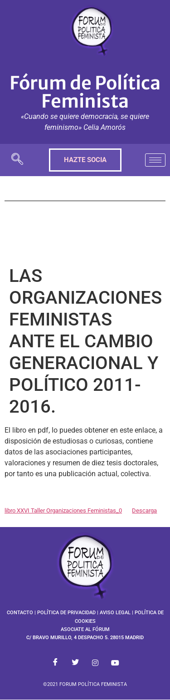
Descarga (144, 510)
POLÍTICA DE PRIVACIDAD (66, 613)
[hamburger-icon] (155, 160)
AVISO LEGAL (115, 613)
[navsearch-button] (17, 160)
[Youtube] (115, 663)
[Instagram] (95, 663)
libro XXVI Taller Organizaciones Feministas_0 (63, 510)
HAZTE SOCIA (85, 160)
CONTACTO (20, 613)
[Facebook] (55, 663)
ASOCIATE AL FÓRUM (85, 629)
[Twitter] (75, 663)
